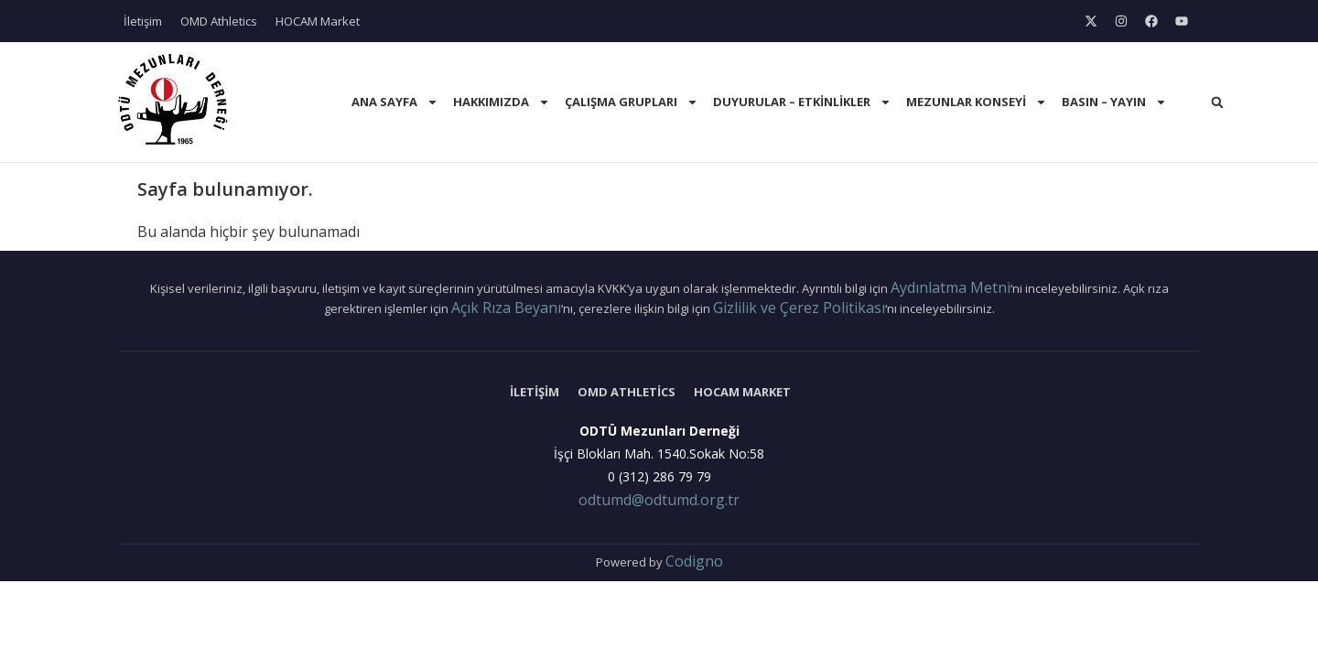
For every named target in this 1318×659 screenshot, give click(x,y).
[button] (1217, 102)
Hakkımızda (501, 102)
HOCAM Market (317, 21)
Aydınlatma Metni (950, 287)
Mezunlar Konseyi (976, 102)
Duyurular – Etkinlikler (802, 102)
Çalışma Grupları (631, 102)
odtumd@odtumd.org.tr (659, 500)
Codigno (694, 561)
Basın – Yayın (1114, 102)
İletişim (143, 21)
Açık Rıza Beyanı (506, 307)
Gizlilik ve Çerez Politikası (799, 307)
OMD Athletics (218, 21)
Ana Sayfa (394, 102)
